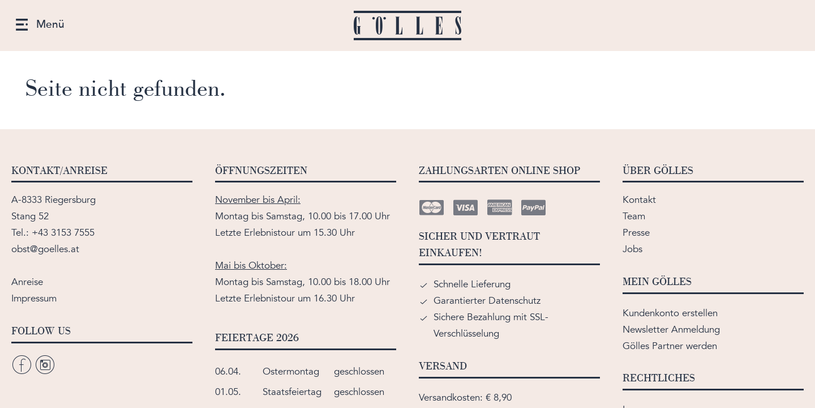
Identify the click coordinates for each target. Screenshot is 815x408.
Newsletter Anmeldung (671, 329)
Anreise (27, 282)
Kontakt (639, 200)
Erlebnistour (269, 233)
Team (634, 216)
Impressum (34, 298)
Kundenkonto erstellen (670, 313)
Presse (636, 233)
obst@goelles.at (45, 249)
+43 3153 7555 (63, 233)
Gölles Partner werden (670, 346)
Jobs (632, 249)
